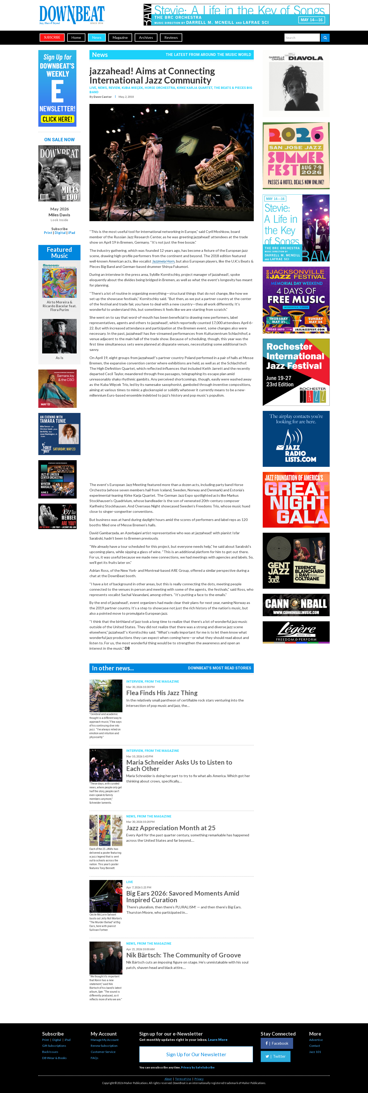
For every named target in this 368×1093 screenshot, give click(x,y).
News (96, 37)
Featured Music (59, 252)
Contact (314, 1046)
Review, (115, 88)
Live (129, 882)
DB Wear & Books (54, 1058)
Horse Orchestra (160, 88)
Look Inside (59, 220)
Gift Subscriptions (54, 1046)
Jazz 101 (315, 1052)
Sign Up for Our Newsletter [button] (196, 1054)
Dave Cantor (103, 96)
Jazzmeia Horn (163, 261)
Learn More (217, 1040)
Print (48, 233)
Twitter (276, 1056)
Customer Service (103, 1052)
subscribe (52, 37)
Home (76, 37)
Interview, (135, 681)
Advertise (316, 1040)
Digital (60, 233)
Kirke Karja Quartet (194, 88)
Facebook (277, 1043)
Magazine (120, 37)
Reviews (171, 37)
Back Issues (50, 1052)
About (168, 1078)
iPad (71, 233)
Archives (146, 37)
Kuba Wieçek (132, 88)
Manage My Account (105, 1040)
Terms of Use (183, 1078)
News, (103, 88)
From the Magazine (162, 681)
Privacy (198, 1078)
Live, (93, 88)
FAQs (94, 1058)
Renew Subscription (104, 1046)
